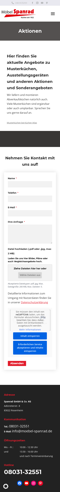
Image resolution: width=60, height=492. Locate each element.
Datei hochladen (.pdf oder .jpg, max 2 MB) (29, 251)
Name (12, 178)
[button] (6, 486)
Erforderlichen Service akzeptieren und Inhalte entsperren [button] (30, 347)
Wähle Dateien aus (30, 275)
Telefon (13, 192)
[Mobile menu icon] (53, 14)
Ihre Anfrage (16, 221)
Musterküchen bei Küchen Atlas (22, 122)
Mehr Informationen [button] (30, 329)
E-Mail (12, 207)
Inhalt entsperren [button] (30, 335)
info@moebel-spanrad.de (32, 431)
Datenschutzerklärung (34, 302)
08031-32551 (19, 426)
